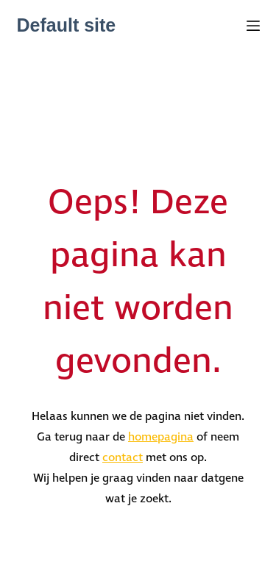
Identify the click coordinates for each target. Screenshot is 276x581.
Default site (66, 25)
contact (122, 458)
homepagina (161, 437)
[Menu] (253, 25)
